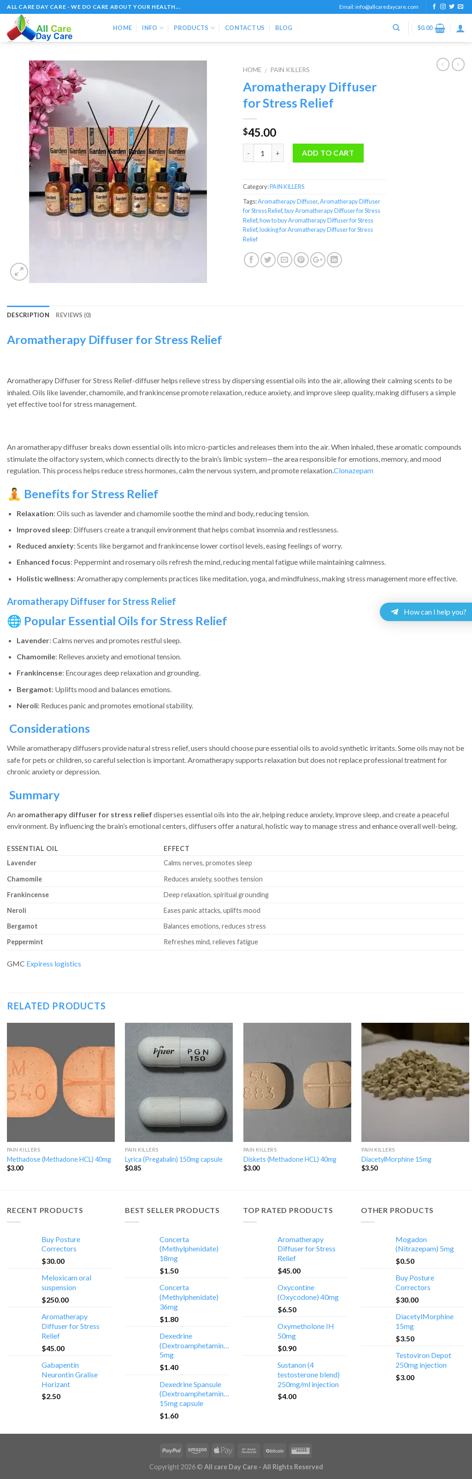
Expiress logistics (53, 963)
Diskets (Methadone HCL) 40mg (289, 1159)
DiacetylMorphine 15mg (396, 1159)
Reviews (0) (73, 315)
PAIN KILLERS (290, 69)
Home (122, 27)
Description (28, 315)
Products (194, 28)
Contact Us (245, 27)
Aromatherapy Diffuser (288, 201)
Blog (283, 27)
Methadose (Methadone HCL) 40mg (59, 1159)
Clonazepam (353, 470)
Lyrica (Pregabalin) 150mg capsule (174, 1159)
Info (152, 28)
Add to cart (328, 152)
